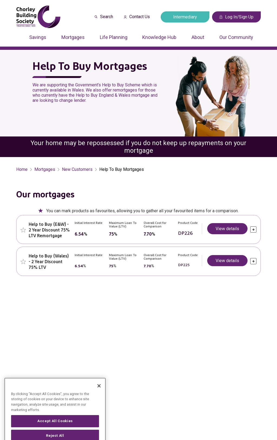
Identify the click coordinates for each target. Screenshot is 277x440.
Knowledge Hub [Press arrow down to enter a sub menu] (159, 37)
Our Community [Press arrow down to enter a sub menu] (236, 37)
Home (22, 169)
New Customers (77, 169)
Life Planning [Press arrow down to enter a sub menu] (113, 37)
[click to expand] (253, 229)
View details (227, 228)
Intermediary (185, 16)
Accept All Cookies (55, 430)
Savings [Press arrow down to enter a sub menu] (37, 37)
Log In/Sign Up (236, 16)
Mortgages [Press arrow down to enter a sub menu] (73, 37)
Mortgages (44, 169)
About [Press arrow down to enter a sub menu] (198, 37)
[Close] (99, 394)
